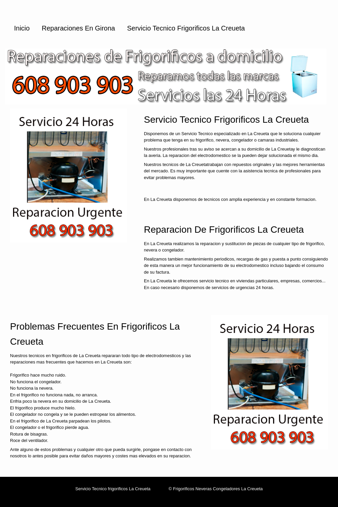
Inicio (22, 28)
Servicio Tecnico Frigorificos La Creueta (186, 28)
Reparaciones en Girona (78, 28)
